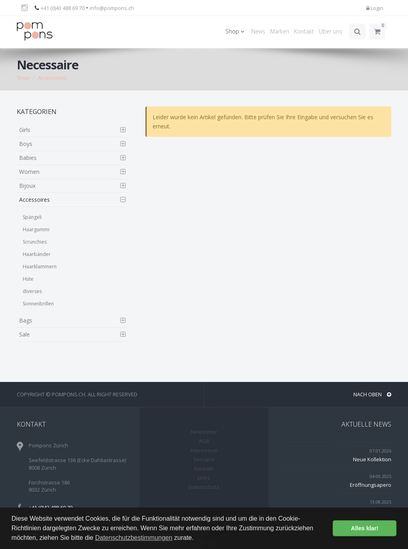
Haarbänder (37, 254)
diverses (32, 291)
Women (29, 171)
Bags (25, 320)
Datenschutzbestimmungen (134, 537)
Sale (24, 334)
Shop (236, 31)
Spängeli (32, 217)
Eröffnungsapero (370, 484)
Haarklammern (40, 266)
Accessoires (52, 77)
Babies (28, 157)
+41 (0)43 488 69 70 (62, 8)
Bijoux (27, 185)
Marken (279, 31)
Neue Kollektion (372, 459)
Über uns (330, 31)
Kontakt (304, 31)
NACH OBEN (372, 394)
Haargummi (36, 229)
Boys (25, 144)
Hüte (28, 278)
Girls (24, 130)
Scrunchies (35, 241)
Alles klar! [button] (365, 528)
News (258, 31)
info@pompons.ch (112, 8)
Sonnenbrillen (38, 303)
